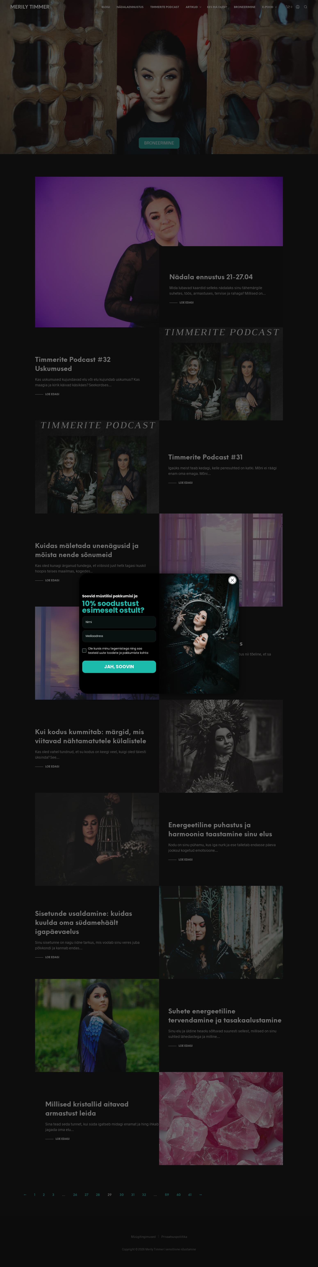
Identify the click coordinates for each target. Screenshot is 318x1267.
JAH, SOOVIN (119, 667)
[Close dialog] (232, 580)
